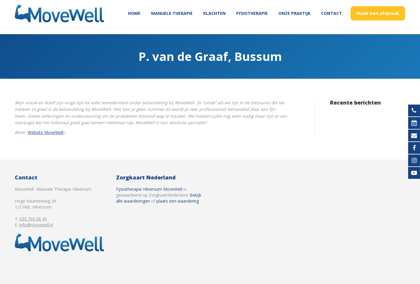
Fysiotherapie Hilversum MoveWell (149, 189)
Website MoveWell (45, 132)
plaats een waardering (177, 201)
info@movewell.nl (36, 225)
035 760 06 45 (389, 4)
